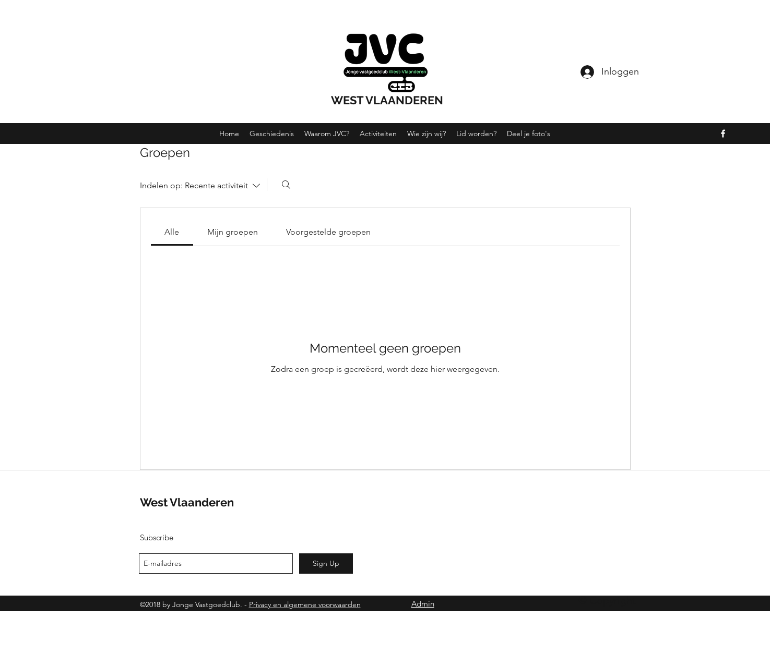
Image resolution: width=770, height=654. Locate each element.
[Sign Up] (326, 563)
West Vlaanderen (187, 502)
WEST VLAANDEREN (387, 100)
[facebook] (723, 133)
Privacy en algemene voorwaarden (305, 604)
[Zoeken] (286, 184)
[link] (171, 232)
